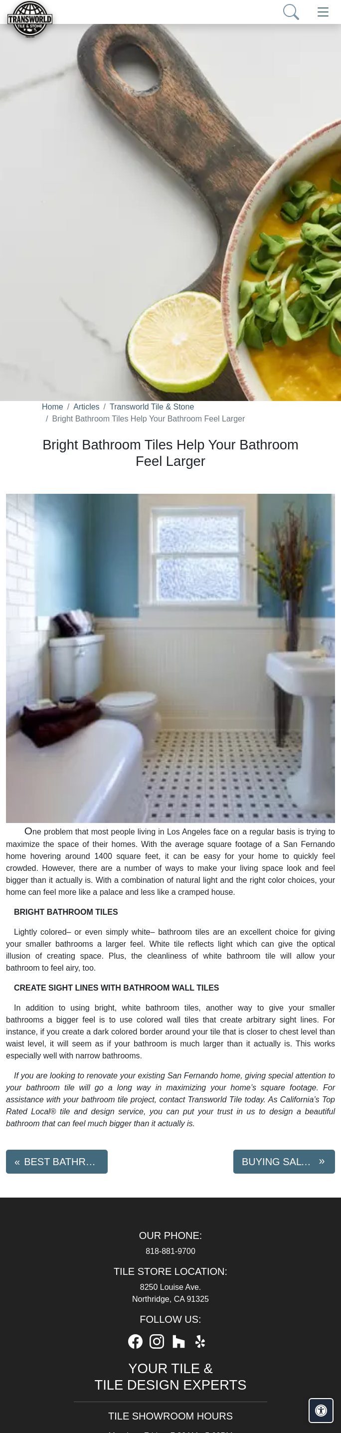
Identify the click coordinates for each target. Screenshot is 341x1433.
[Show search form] (291, 12)
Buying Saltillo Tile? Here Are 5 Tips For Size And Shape (288, 1161)
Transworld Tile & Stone (152, 407)
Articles (86, 407)
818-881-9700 (170, 1251)
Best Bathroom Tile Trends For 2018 (66, 1161)
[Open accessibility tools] (321, 1410)
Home (52, 407)
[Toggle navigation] (323, 12)
